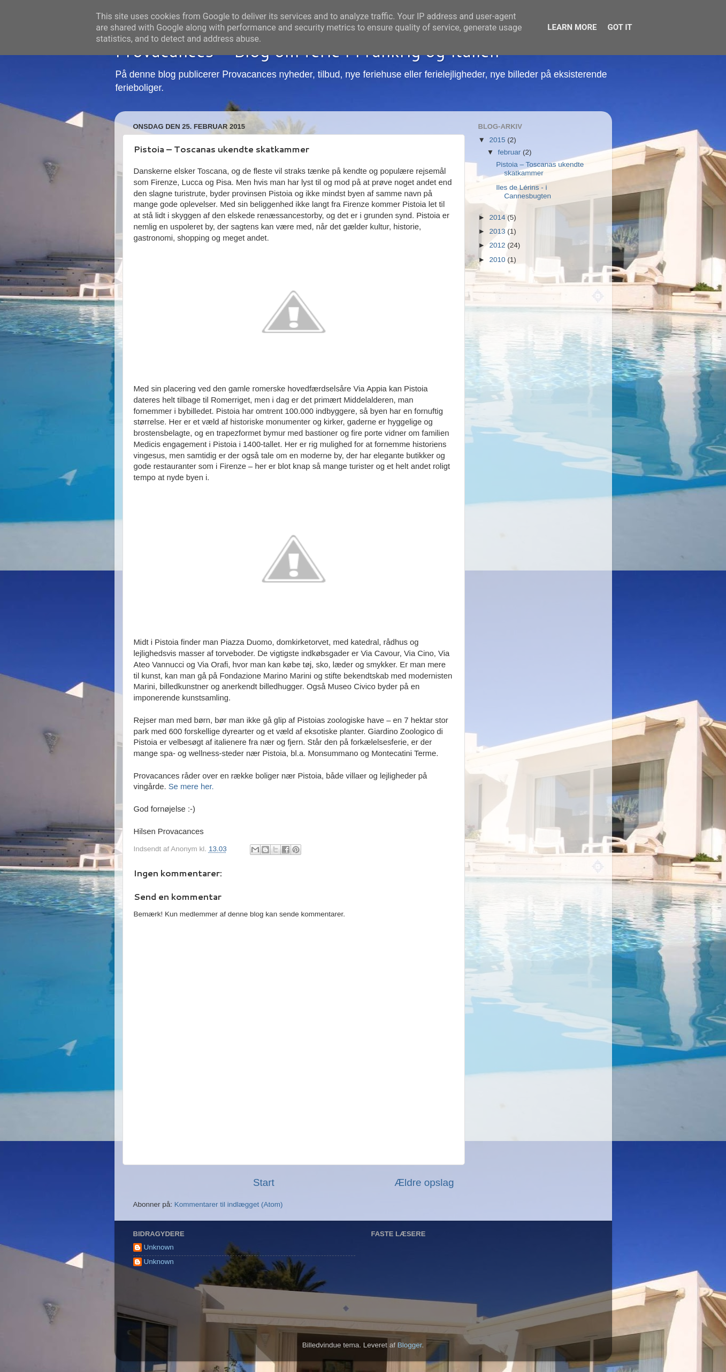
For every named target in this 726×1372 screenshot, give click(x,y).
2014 (498, 217)
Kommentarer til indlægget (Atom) (228, 1204)
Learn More (572, 27)
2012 (498, 245)
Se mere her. (191, 786)
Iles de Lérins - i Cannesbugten (523, 191)
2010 (498, 260)
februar (510, 152)
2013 (498, 231)
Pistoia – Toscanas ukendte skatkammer (540, 168)
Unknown (159, 1247)
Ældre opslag (424, 1182)
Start (263, 1182)
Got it (619, 27)
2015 (498, 140)
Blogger (410, 1345)
